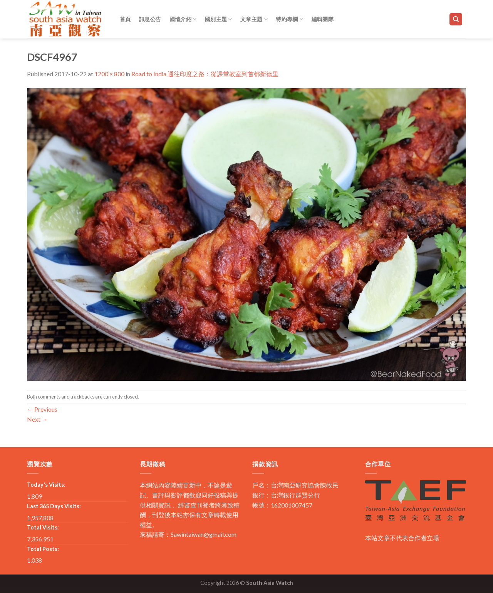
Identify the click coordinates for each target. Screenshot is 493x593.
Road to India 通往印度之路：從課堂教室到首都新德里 (204, 73)
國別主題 (218, 19)
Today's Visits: (46, 484)
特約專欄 (289, 19)
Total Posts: (43, 549)
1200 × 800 (109, 73)
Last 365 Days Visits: (54, 506)
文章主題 (254, 19)
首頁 (125, 19)
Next (37, 419)
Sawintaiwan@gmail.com (203, 534)
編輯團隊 (323, 19)
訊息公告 (150, 19)
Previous (42, 409)
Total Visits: (43, 527)
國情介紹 (183, 19)
